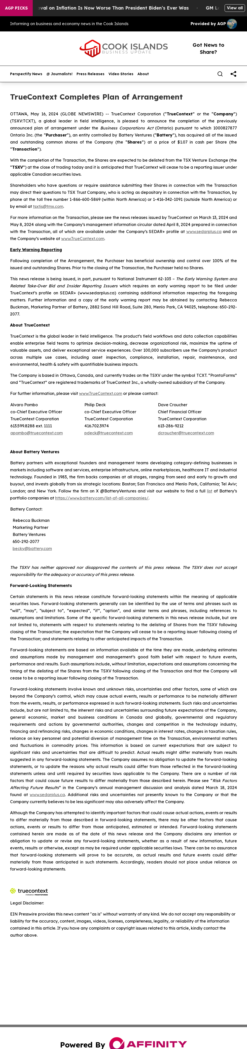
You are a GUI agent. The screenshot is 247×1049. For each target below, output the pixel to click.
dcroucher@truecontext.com (186, 432)
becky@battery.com (32, 548)
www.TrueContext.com (82, 238)
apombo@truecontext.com (36, 432)
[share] (233, 73)
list (209, 490)
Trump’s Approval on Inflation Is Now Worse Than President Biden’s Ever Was (102, 8)
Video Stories (121, 74)
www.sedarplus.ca (204, 231)
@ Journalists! (59, 74)
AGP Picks (16, 8)
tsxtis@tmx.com (48, 206)
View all (235, 7)
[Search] (220, 74)
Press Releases (90, 74)
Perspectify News (26, 74)
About (143, 74)
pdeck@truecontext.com (108, 432)
